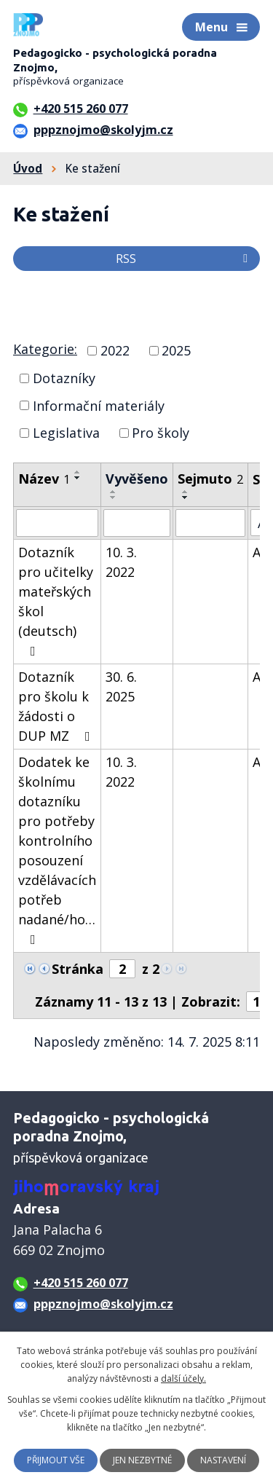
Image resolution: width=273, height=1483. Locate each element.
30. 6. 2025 (121, 686)
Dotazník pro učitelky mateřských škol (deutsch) (55, 600)
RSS (184, 259)
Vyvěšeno (137, 478)
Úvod (27, 168)
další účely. (183, 1378)
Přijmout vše (55, 1460)
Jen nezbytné (142, 1460)
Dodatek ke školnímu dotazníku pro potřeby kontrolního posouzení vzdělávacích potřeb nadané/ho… (57, 849)
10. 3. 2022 (121, 562)
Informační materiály (99, 405)
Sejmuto (210, 478)
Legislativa (66, 432)
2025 (176, 350)
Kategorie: (45, 349)
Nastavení (223, 1460)
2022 (115, 350)
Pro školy (160, 432)
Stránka (77, 968)
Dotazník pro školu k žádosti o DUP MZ (57, 706)
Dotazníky (64, 378)
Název (44, 478)
